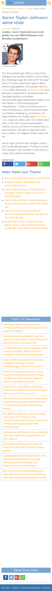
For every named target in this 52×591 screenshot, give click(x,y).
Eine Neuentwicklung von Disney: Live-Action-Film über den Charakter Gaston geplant (23, 447)
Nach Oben (5, 587)
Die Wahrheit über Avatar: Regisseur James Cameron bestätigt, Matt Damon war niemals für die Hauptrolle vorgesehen (25, 351)
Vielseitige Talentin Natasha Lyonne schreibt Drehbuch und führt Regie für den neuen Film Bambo (25, 328)
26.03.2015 (6, 28)
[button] (7, 164)
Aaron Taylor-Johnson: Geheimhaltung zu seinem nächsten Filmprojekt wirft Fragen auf (26, 203)
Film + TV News (27, 8)
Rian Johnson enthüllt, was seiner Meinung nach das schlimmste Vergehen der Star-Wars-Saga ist (25, 435)
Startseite (6, 8)
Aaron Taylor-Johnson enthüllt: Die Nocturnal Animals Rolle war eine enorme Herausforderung (26, 214)
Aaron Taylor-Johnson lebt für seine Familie (27, 178)
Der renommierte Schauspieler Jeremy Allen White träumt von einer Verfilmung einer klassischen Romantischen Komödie (25, 474)
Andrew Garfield (36, 89)
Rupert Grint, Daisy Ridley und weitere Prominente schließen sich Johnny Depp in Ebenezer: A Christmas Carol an (25, 390)
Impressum (46, 587)
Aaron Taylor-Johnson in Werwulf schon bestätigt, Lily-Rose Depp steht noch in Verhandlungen (25, 193)
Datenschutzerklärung (30, 587)
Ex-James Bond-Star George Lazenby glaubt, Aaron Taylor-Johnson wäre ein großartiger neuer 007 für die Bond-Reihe (26, 225)
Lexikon (16, 2)
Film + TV (15, 8)
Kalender (15, 587)
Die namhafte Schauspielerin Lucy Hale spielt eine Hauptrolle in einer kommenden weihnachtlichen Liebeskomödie (25, 339)
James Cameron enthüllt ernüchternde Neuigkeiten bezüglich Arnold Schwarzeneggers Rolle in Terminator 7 (23, 363)
